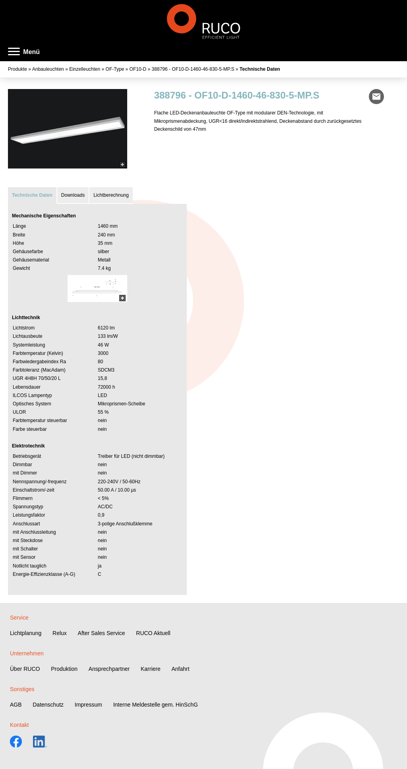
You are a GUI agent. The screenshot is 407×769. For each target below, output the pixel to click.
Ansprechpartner (109, 669)
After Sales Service (101, 633)
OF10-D (138, 69)
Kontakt (19, 725)
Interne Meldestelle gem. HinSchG (155, 704)
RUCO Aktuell (153, 633)
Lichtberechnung (111, 195)
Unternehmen (27, 653)
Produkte (17, 69)
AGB (16, 704)
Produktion (64, 669)
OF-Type (115, 69)
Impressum (88, 704)
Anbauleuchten (48, 69)
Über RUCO (25, 669)
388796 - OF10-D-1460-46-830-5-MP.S (193, 69)
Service (19, 617)
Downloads (73, 195)
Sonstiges (22, 689)
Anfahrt (180, 669)
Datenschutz (48, 704)
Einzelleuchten (84, 69)
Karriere (151, 669)
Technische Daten (260, 69)
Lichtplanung (25, 633)
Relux (59, 633)
